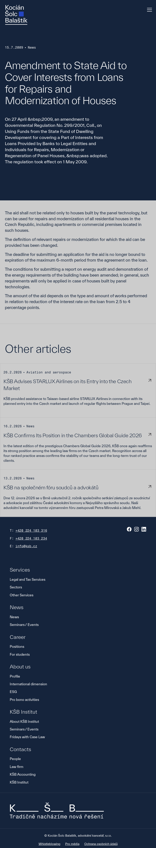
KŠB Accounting (23, 774)
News (14, 617)
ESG (13, 692)
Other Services (21, 595)
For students (20, 654)
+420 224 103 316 (31, 531)
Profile (15, 676)
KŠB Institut (19, 782)
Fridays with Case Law (27, 737)
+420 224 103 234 (31, 538)
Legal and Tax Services (27, 579)
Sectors (16, 587)
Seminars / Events (24, 625)
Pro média (72, 844)
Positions (17, 646)
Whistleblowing (49, 844)
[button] (149, 10)
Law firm (16, 767)
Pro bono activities (24, 699)
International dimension (28, 684)
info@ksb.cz (26, 546)
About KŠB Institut (24, 721)
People (15, 759)
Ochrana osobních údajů (101, 844)
